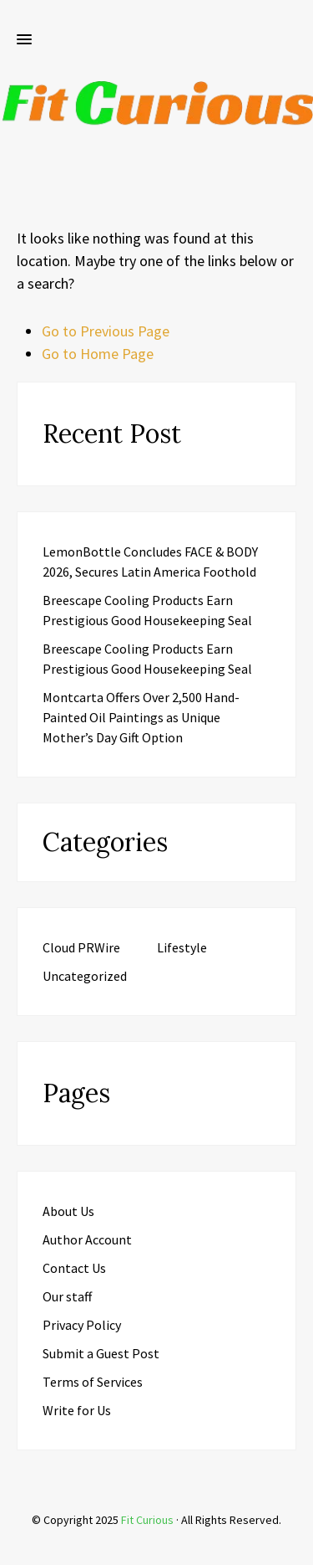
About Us (68, 1211)
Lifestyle (182, 947)
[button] (24, 40)
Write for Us (77, 1410)
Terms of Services (93, 1381)
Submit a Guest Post (101, 1353)
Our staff (67, 1296)
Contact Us (74, 1268)
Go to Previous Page (105, 331)
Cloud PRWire (81, 947)
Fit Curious (147, 1519)
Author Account (87, 1239)
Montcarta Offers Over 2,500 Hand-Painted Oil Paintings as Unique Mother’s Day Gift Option (141, 717)
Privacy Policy (82, 1324)
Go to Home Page (98, 353)
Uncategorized (85, 975)
